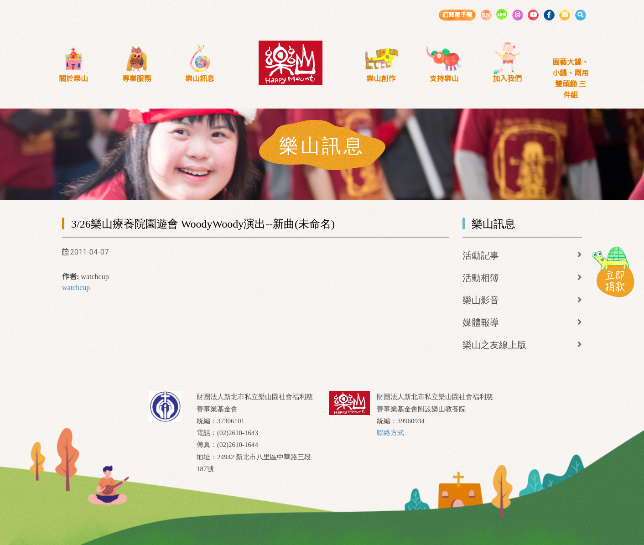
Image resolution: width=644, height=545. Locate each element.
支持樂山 (444, 79)
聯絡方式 (390, 432)
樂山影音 (480, 300)
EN (486, 14)
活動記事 (480, 255)
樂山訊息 (199, 79)
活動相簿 (480, 278)
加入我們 (507, 79)
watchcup (76, 287)
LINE (501, 14)
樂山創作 (380, 79)
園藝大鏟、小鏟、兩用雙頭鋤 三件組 (570, 78)
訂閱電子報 (457, 14)
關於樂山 (73, 79)
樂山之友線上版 (494, 345)
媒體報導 (480, 322)
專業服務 (136, 79)
